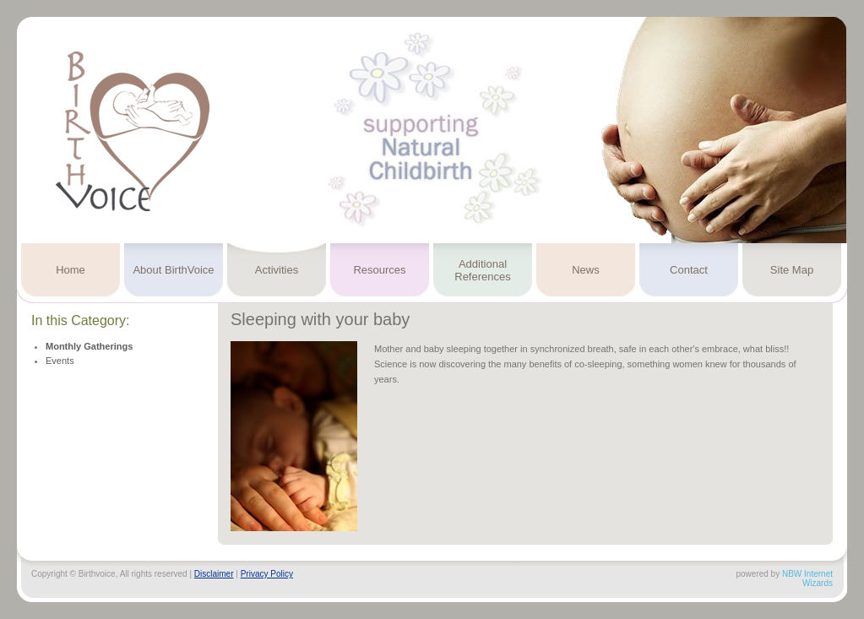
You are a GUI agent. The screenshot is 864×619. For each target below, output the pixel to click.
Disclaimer (214, 573)
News (586, 269)
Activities (276, 269)
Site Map (791, 269)
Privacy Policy (267, 573)
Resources (379, 269)
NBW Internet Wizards (807, 578)
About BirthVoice (173, 269)
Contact (689, 269)
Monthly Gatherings (89, 346)
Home (70, 269)
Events (60, 361)
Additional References (482, 270)
